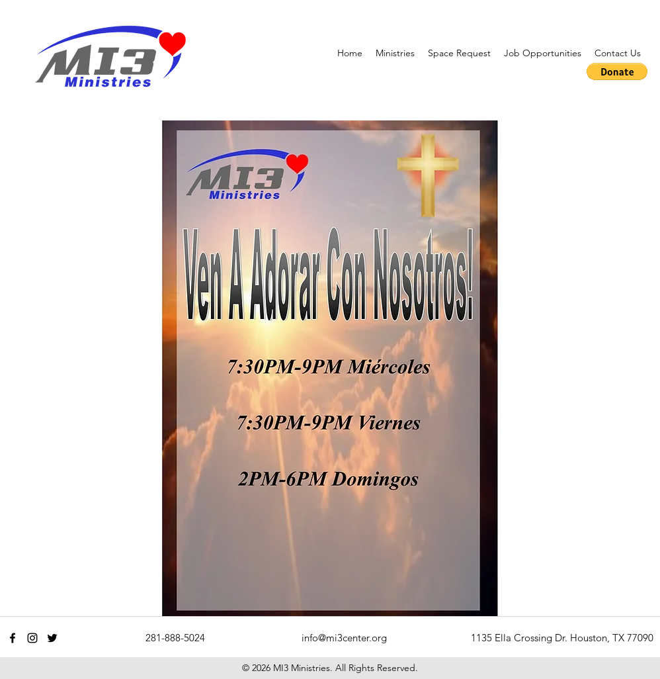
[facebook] (12, 638)
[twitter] (52, 638)
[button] (395, 53)
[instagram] (32, 638)
